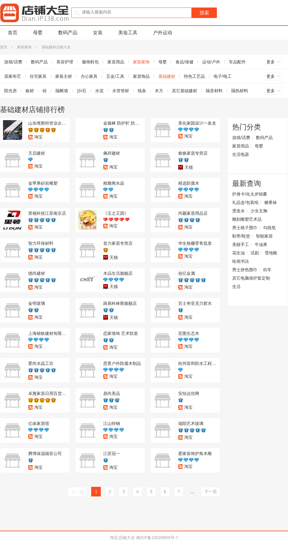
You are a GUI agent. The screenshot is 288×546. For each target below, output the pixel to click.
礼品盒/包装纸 (245, 202)
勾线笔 (269, 227)
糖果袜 (270, 202)
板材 (30, 90)
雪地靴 (271, 252)
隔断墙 (62, 90)
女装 (98, 32)
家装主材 (63, 76)
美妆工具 (127, 32)
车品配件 (237, 61)
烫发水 (238, 210)
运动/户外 (211, 61)
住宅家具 (38, 76)
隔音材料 (214, 90)
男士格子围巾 (244, 227)
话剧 (254, 252)
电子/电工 (223, 76)
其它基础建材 (184, 90)
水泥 (99, 90)
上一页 (77, 491)
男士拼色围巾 (244, 269)
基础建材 (166, 76)
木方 (159, 90)
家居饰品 (141, 76)
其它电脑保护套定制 (251, 278)
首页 (12, 32)
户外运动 (162, 32)
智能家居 (264, 236)
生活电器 (240, 154)
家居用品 (115, 61)
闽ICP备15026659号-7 (157, 537)
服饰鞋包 (90, 61)
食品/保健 (185, 61)
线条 (142, 90)
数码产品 (67, 32)
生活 (236, 286)
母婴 (38, 32)
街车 (267, 269)
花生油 (238, 252)
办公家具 (89, 76)
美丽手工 (240, 244)
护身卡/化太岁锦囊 (249, 194)
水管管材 (120, 90)
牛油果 (261, 244)
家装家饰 (24, 47)
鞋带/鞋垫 (241, 236)
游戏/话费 (241, 137)
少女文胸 (258, 210)
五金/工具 (115, 76)
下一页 (210, 491)
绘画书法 (240, 261)
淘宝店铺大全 (122, 537)
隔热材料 (239, 90)
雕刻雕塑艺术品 (247, 219)
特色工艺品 (194, 76)
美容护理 (64, 61)
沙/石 (81, 90)
